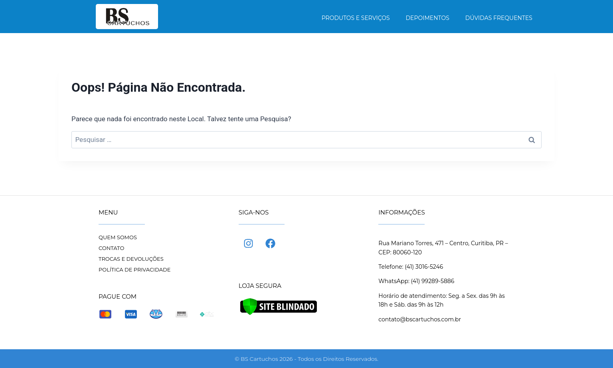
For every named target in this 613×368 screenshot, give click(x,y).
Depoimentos (427, 18)
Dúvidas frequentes (498, 18)
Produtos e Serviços (356, 18)
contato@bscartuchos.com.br (419, 319)
